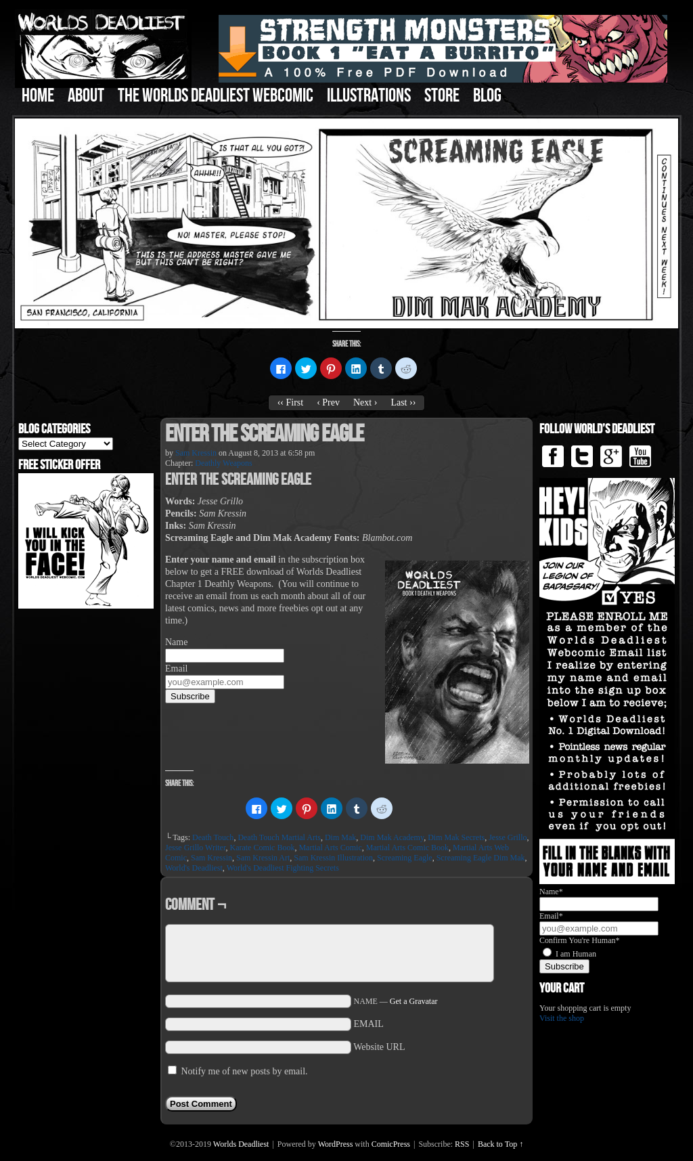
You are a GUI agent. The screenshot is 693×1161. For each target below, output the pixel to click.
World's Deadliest (194, 868)
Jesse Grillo (508, 837)
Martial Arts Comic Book (407, 847)
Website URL (379, 1047)
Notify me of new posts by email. (244, 1071)
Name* (551, 891)
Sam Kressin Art (263, 857)
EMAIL (369, 1024)
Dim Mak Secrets (456, 837)
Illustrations (369, 96)
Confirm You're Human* (579, 940)
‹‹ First (290, 402)
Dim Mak (340, 837)
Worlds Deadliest (241, 1144)
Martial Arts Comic (329, 847)
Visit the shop (561, 1018)
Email (176, 668)
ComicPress (391, 1144)
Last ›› (403, 402)
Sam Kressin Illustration (333, 857)
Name (176, 642)
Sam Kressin (196, 453)
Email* (551, 916)
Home (38, 96)
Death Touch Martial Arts (279, 837)
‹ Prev (328, 402)
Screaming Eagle (404, 857)
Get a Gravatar (414, 1001)
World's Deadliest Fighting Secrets (283, 868)
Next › (365, 402)
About (86, 96)
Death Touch (212, 837)
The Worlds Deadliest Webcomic (215, 96)
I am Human (576, 954)
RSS (462, 1144)
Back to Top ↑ (500, 1144)
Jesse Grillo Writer (195, 847)
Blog (487, 96)
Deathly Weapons (223, 463)
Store (442, 96)
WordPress (335, 1144)
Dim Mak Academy (392, 837)
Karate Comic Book (261, 847)
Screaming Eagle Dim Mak (481, 857)
